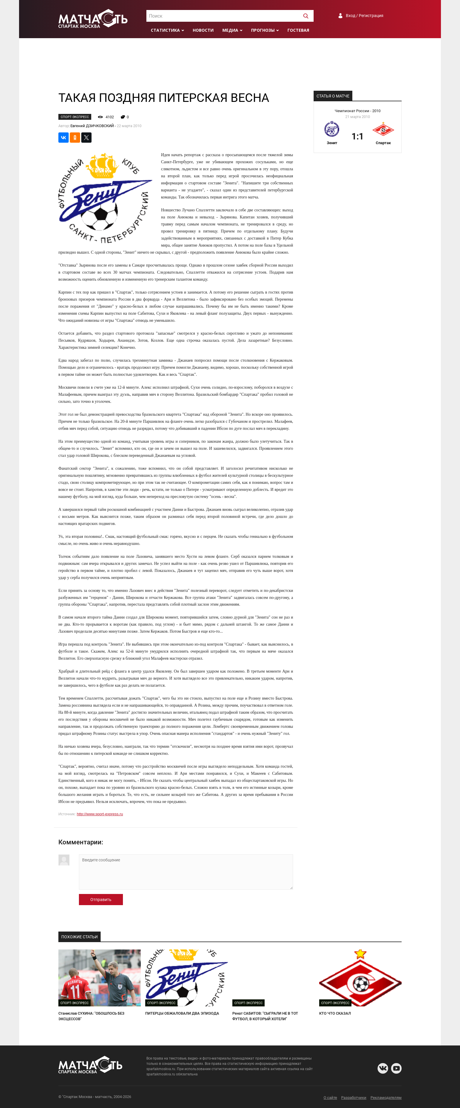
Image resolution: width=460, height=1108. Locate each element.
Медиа (230, 30)
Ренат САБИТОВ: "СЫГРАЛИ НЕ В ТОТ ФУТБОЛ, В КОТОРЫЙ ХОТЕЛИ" (265, 1016)
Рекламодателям (386, 1097)
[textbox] (230, 16)
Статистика (165, 30)
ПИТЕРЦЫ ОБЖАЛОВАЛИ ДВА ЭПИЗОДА (182, 1013)
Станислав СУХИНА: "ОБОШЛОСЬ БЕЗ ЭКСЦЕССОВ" (91, 1016)
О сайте (330, 1097)
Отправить (100, 899)
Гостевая (298, 30)
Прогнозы (263, 30)
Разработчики (353, 1097)
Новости (203, 30)
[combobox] (230, 16)
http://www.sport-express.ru (100, 814)
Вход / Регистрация (364, 15)
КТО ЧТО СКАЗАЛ (335, 1013)
